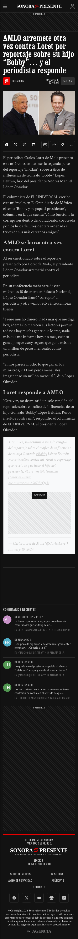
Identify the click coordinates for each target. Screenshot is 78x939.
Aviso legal (58, 874)
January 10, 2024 (20, 549)
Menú (5, 6)
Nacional (68, 81)
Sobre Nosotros (20, 874)
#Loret (30, 471)
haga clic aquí (28, 924)
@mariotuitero (19, 477)
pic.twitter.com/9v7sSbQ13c (28, 483)
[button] (45, 145)
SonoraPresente (39, 6)
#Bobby (41, 453)
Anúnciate (58, 880)
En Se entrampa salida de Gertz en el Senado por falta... (42, 630)
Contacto (39, 887)
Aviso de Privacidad (20, 880)
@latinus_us (49, 471)
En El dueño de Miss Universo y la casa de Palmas (42, 698)
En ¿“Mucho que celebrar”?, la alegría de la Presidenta (39, 652)
